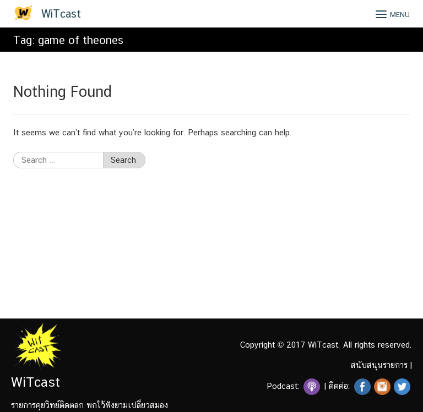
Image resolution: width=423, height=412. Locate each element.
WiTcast (61, 13)
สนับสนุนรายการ (379, 365)
